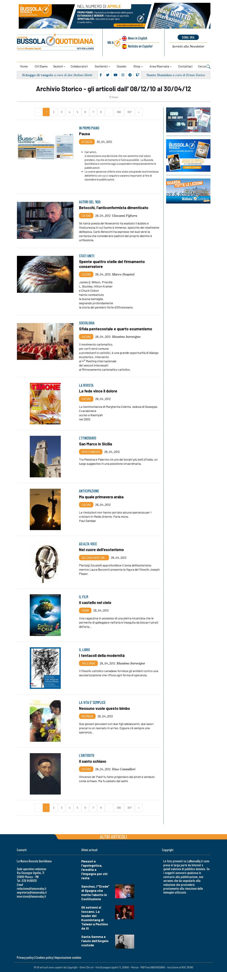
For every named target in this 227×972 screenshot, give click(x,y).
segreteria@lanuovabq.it (32, 892)
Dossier (121, 66)
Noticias (140, 46)
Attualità (87, 142)
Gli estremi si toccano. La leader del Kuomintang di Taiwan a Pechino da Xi (94, 917)
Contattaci (185, 66)
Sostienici (101, 66)
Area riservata (159, 66)
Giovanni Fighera (124, 215)
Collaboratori (79, 66)
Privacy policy (25, 957)
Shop (136, 66)
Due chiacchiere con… (94, 557)
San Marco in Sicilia (95, 443)
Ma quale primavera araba (101, 496)
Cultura (86, 215)
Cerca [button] (204, 66)
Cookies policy (44, 957)
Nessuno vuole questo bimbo (104, 708)
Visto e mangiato (91, 452)
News (137, 38)
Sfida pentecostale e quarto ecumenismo (115, 328)
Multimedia (87, 716)
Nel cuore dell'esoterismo (101, 549)
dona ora (188, 37)
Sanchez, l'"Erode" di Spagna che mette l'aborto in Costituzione (95, 892)
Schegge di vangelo (37, 74)
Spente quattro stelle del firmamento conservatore (112, 264)
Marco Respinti (123, 274)
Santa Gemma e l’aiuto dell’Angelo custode (95, 941)
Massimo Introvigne (126, 336)
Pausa (84, 133)
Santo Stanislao (159, 74)
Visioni (85, 610)
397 (129, 112)
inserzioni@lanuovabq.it (31, 896)
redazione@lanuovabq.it (31, 888)
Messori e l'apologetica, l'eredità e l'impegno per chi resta (94, 869)
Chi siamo (41, 66)
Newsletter (188, 46)
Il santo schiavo (92, 761)
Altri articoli (113, 836)
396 (119, 112)
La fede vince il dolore (98, 390)
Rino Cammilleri (123, 769)
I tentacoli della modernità (102, 655)
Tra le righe (88, 663)
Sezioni (58, 66)
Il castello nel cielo (95, 602)
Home (24, 66)
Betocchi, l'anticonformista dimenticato (113, 207)
